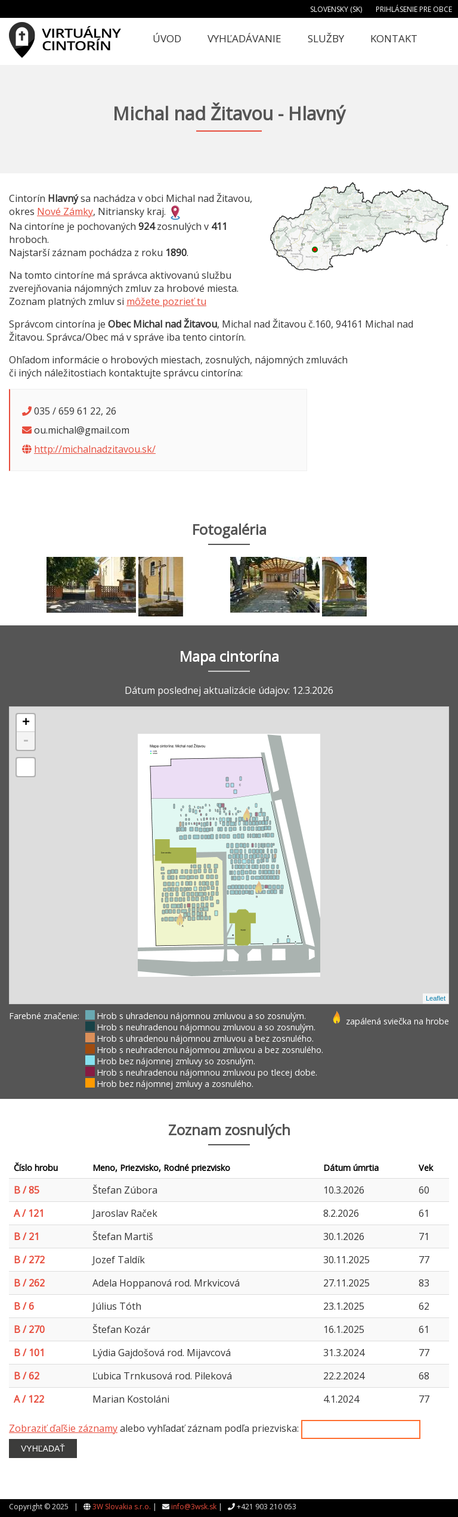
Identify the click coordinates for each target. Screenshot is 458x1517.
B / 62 (26, 1375)
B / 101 (29, 1352)
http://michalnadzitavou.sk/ (95, 449)
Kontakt (393, 38)
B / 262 (29, 1282)
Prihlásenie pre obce (414, 9)
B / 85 (26, 1190)
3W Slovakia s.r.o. (121, 1507)
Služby (326, 38)
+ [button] (26, 723)
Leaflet (435, 998)
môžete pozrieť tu (166, 301)
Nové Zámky (65, 211)
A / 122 (29, 1399)
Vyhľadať (43, 1448)
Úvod (167, 38)
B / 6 (24, 1306)
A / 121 (29, 1213)
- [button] (25, 741)
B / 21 (26, 1236)
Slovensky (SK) (336, 9)
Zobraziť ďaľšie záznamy (63, 1428)
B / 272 (29, 1259)
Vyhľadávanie (244, 38)
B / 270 (29, 1329)
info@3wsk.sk (193, 1507)
